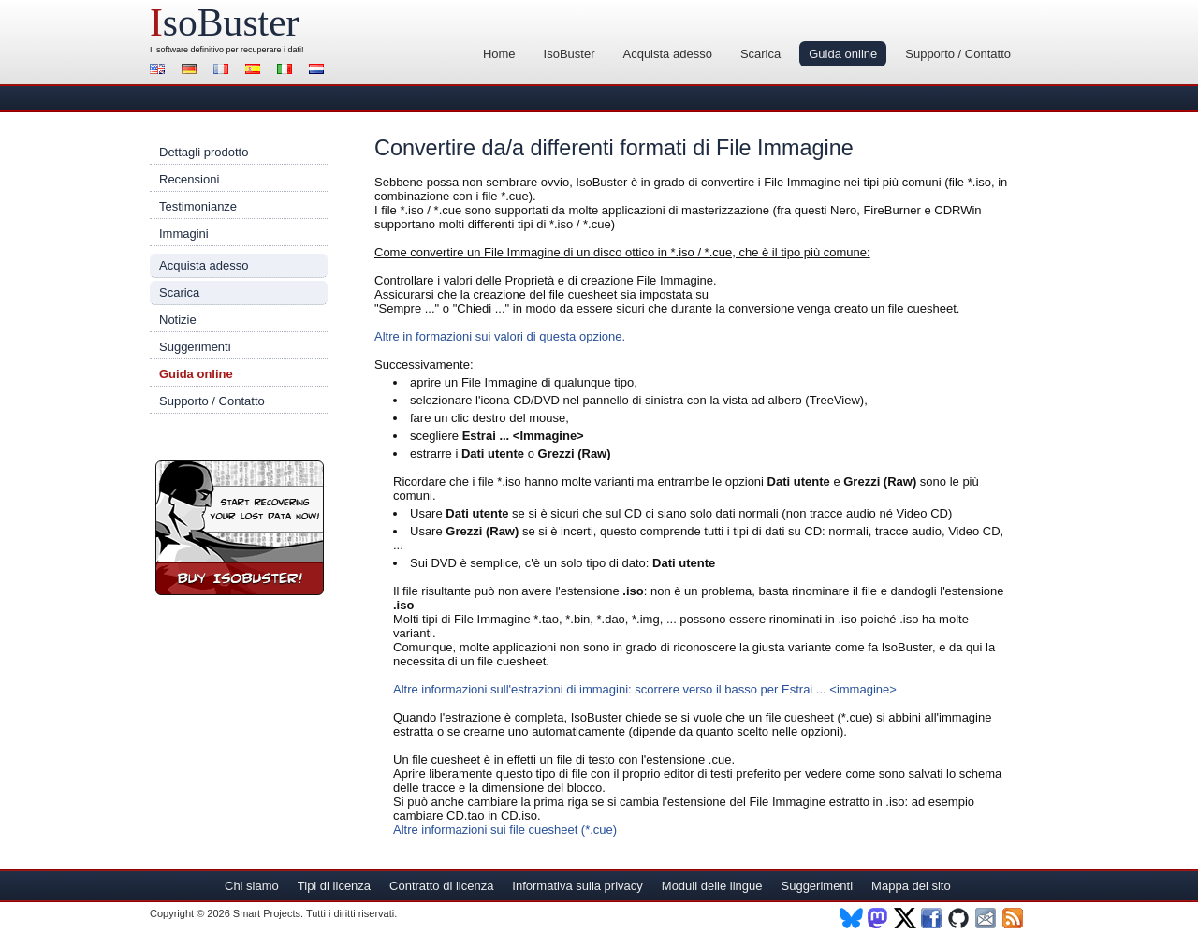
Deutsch (192, 71)
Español (255, 71)
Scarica (760, 54)
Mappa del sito (911, 886)
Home (499, 54)
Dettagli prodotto (203, 152)
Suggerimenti (195, 347)
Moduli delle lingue (712, 886)
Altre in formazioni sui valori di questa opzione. (499, 336)
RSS (1014, 918)
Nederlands (319, 71)
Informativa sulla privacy (577, 886)
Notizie (178, 320)
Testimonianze (198, 206)
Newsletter (987, 918)
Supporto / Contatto (958, 54)
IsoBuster (569, 54)
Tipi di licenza (334, 886)
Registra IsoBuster (239, 527)
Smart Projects (266, 913)
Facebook (932, 918)
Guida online (843, 54)
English (160, 71)
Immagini (184, 233)
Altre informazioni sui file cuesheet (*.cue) (505, 830)
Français (223, 71)
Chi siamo (252, 886)
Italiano (287, 71)
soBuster (224, 22)
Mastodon (878, 918)
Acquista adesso (666, 54)
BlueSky (851, 918)
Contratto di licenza (441, 886)
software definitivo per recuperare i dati (228, 49)
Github (960, 918)
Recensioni (189, 179)
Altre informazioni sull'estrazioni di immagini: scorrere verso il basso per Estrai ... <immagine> (645, 689)
